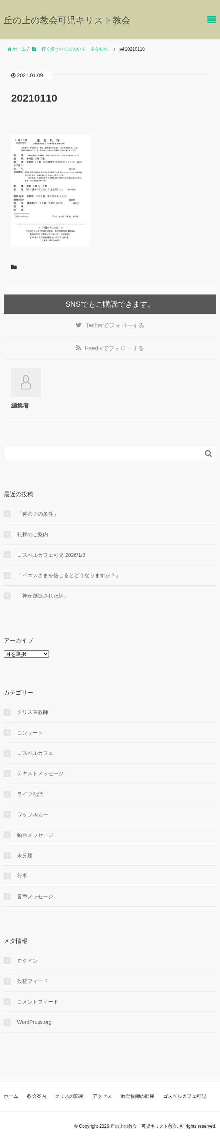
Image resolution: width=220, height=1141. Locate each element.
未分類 (25, 855)
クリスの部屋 (69, 1096)
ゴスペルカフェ (35, 753)
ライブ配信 (30, 794)
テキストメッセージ (40, 773)
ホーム (11, 1096)
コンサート (30, 733)
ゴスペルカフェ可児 (184, 1096)
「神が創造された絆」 (43, 596)
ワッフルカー (32, 814)
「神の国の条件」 (38, 514)
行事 (22, 876)
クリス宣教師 (32, 712)
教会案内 (36, 1096)
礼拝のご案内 (32, 534)
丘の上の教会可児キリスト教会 (67, 20)
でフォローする (115, 325)
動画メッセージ (35, 835)
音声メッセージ (35, 896)
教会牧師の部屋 (137, 1096)
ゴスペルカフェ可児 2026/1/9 (51, 555)
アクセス (102, 1096)
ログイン (27, 961)
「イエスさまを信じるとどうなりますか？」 (69, 575)
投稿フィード (32, 981)
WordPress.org (34, 1022)
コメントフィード (38, 1002)
